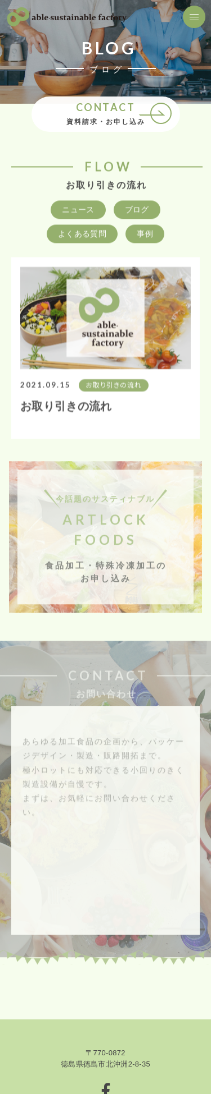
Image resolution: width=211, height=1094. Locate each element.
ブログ (137, 210)
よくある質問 (82, 234)
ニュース (78, 210)
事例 (145, 234)
